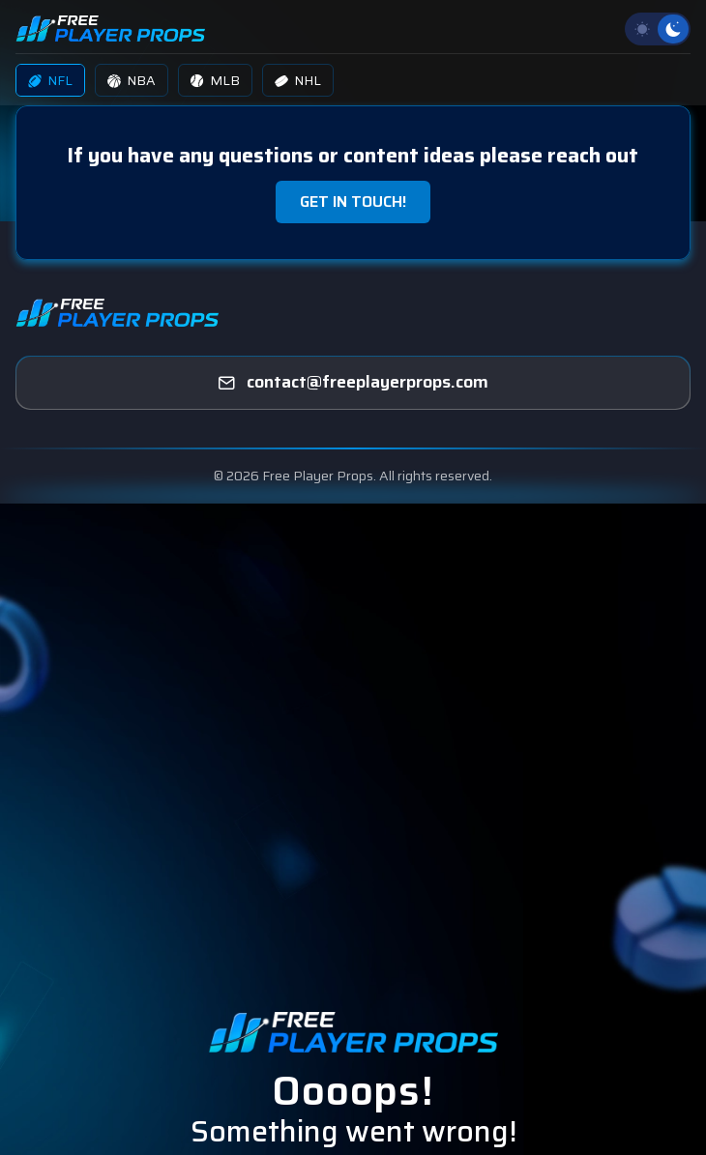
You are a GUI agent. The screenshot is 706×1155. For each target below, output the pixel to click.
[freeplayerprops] (353, 383)
